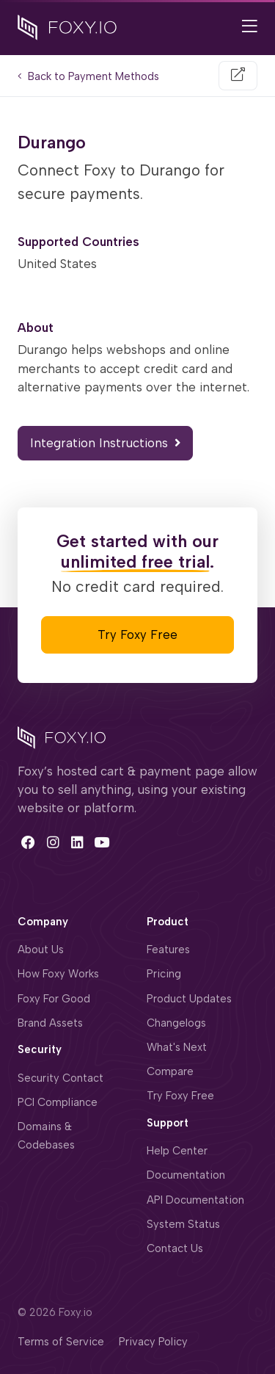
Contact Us (175, 1248)
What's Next (177, 1047)
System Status (183, 1224)
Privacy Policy (153, 1341)
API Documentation (195, 1200)
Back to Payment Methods (88, 76)
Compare (170, 1071)
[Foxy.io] (67, 26)
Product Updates (189, 998)
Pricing (164, 973)
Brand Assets (50, 1023)
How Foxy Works (58, 973)
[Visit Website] (238, 75)
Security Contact (60, 1078)
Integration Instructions (105, 442)
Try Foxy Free (137, 634)
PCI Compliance (58, 1102)
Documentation (186, 1175)
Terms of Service (61, 1341)
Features (168, 949)
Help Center (177, 1150)
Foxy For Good (54, 998)
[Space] (62, 735)
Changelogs (176, 1023)
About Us (41, 949)
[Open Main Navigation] (249, 27)
